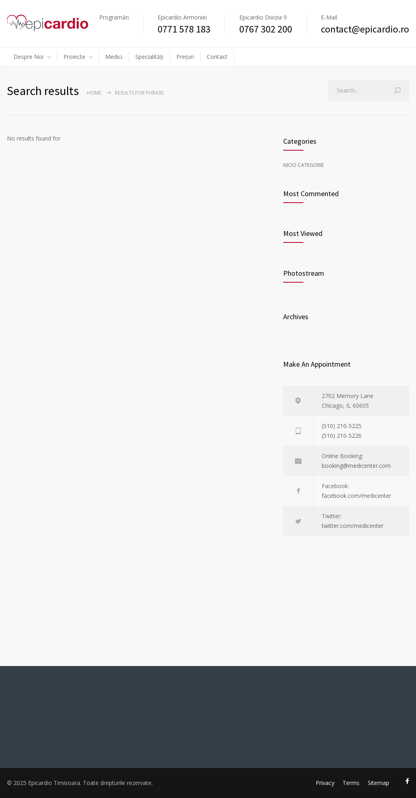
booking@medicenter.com (356, 465)
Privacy (325, 783)
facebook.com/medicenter (356, 496)
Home (94, 92)
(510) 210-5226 (342, 435)
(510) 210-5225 (342, 426)
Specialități (149, 57)
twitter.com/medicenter (353, 526)
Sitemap (378, 783)
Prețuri (185, 57)
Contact (217, 57)
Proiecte (74, 57)
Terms (351, 783)
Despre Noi (28, 57)
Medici (113, 57)
